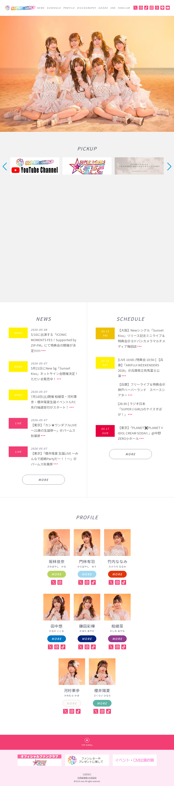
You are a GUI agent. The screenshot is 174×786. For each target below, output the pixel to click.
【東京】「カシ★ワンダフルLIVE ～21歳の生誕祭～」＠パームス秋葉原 (54, 430)
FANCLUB (124, 7)
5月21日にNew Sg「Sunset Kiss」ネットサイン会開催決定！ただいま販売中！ (54, 373)
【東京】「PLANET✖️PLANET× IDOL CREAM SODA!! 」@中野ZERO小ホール (141, 433)
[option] (87, 74)
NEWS (41, 7)
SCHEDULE (54, 7)
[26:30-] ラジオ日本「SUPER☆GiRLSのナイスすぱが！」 (140, 409)
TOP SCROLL (87, 745)
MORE (43, 480)
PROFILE (69, 7)
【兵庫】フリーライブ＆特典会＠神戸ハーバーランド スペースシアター (141, 389)
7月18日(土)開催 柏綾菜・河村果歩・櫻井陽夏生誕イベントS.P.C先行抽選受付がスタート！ (54, 402)
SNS (113, 7)
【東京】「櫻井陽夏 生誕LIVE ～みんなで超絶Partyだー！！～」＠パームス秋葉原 (54, 458)
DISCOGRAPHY (86, 7)
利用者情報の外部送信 (87, 777)
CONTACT (87, 774)
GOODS (103, 7)
